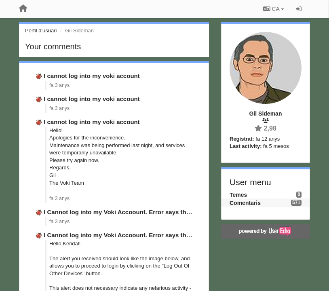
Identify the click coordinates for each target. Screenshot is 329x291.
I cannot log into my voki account (92, 75)
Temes (238, 195)
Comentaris (245, 203)
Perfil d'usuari (41, 30)
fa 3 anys (59, 85)
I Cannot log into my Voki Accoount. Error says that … (121, 212)
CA (273, 9)
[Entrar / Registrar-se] (298, 9)
